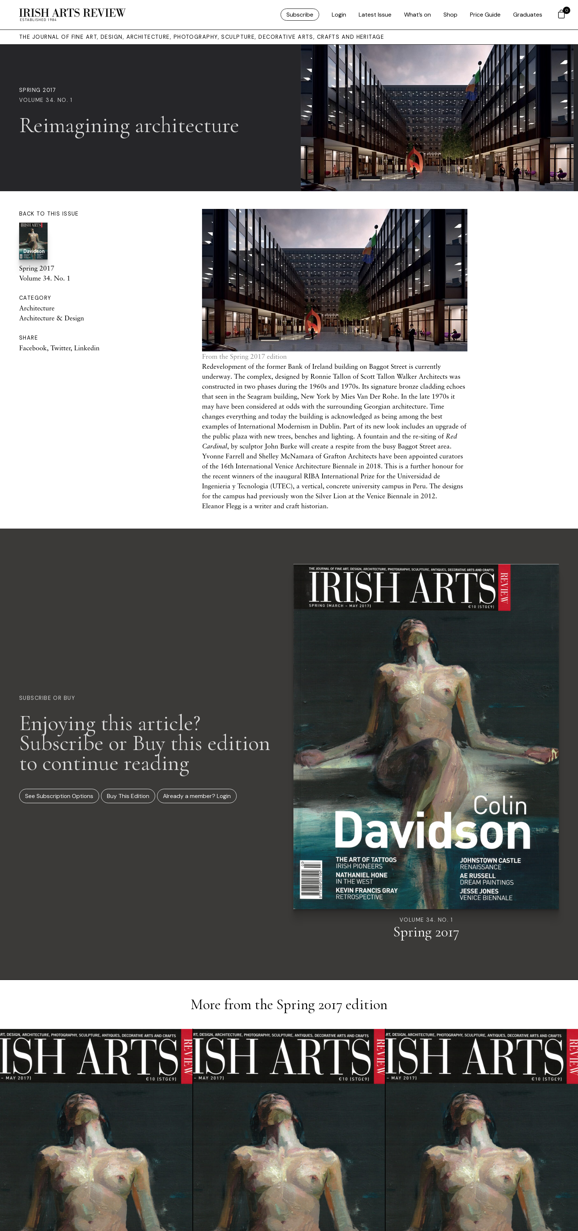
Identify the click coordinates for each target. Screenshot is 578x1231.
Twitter (60, 348)
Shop (450, 14)
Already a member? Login (197, 796)
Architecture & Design (51, 318)
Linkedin (87, 348)
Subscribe (299, 14)
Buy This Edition (128, 796)
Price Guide (485, 14)
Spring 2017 (37, 90)
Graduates (527, 14)
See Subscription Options (59, 796)
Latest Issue (375, 14)
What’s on (417, 14)
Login (339, 14)
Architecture (37, 308)
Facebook (33, 348)
